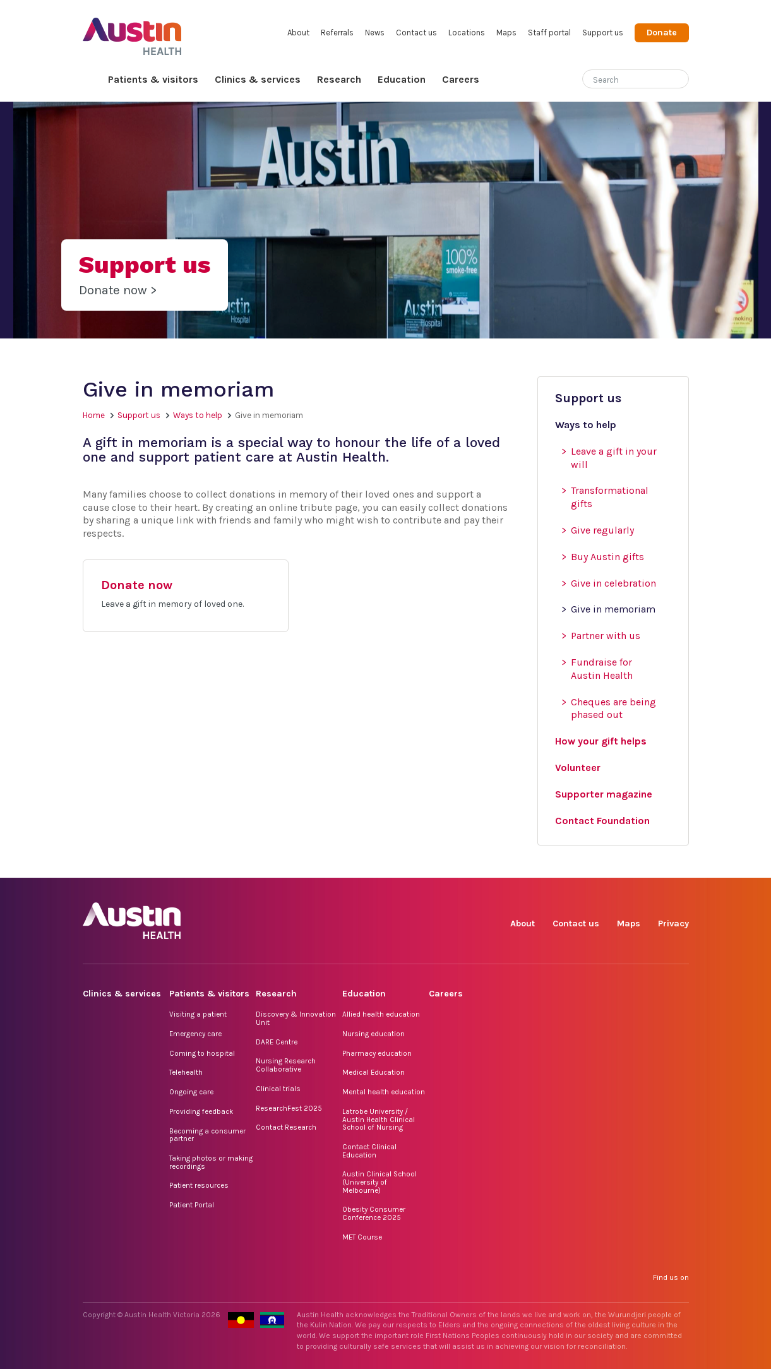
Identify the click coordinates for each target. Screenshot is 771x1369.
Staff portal (549, 32)
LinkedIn (620, 864)
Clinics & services (258, 79)
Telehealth (186, 1072)
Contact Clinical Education (369, 1150)
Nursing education (373, 1033)
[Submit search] (679, 80)
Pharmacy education (377, 1053)
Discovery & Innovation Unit (296, 1018)
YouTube (678, 864)
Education (402, 79)
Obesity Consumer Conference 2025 (373, 1213)
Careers (460, 79)
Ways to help (197, 415)
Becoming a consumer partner (207, 1135)
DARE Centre (276, 1041)
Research (339, 79)
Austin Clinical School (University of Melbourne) (379, 1181)
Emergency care (195, 1033)
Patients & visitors (153, 79)
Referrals (337, 32)
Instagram (562, 864)
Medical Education (373, 1072)
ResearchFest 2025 (289, 1108)
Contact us (416, 32)
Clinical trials (278, 1088)
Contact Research (286, 1127)
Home (91, 80)
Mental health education (383, 1091)
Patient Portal (191, 1204)
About (298, 32)
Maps (506, 32)
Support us (602, 32)
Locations (466, 32)
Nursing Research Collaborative (286, 1064)
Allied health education (381, 1014)
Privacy (673, 923)
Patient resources (199, 1185)
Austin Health (132, 31)
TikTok (591, 864)
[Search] (621, 77)
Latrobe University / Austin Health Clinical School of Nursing (378, 1119)
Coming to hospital (202, 1053)
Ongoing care (191, 1091)
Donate (662, 32)
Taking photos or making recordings (211, 1162)
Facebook (533, 864)
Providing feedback (201, 1111)
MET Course (362, 1237)
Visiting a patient (198, 1014)
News (375, 32)
